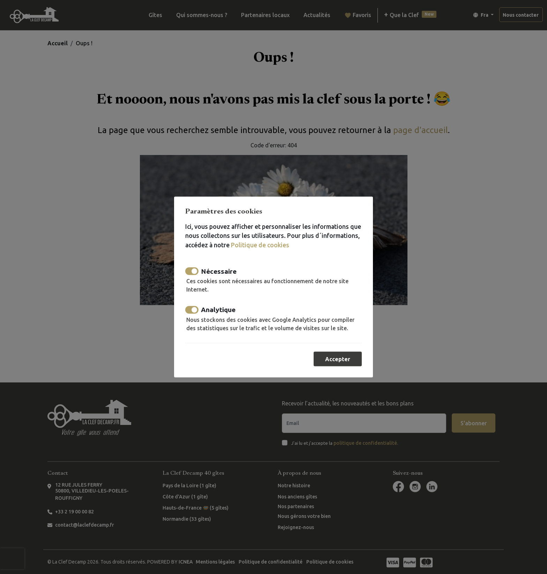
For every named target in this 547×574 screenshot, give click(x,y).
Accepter (337, 359)
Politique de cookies (260, 244)
